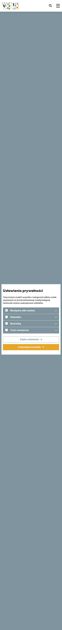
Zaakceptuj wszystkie (29, 347)
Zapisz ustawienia (29, 339)
